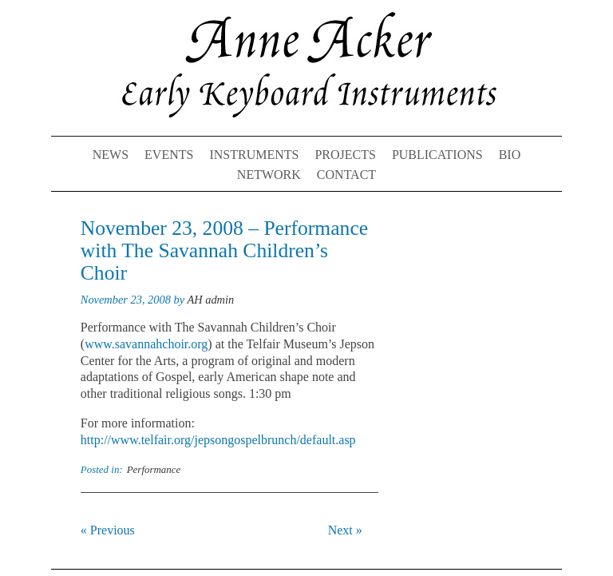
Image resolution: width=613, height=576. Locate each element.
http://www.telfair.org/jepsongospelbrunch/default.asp (218, 440)
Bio (510, 154)
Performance (154, 469)
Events (168, 154)
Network (269, 174)
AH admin (210, 299)
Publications (437, 154)
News (111, 154)
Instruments (254, 154)
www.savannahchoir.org (146, 344)
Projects (344, 154)
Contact (346, 174)
